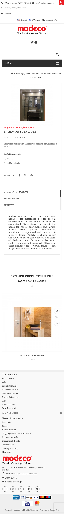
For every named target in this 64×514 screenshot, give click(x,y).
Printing (11, 159)
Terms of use (8, 444)
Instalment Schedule (11, 441)
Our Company (8, 378)
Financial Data (8, 404)
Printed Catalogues (10, 397)
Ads (4, 401)
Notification (19, 175)
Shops (5, 426)
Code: (6, 137)
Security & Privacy (10, 448)
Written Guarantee (10, 393)
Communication (9, 429)
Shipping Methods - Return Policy (16, 433)
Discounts (6, 422)
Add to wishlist (13, 163)
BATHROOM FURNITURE (32, 355)
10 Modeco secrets (10, 389)
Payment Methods (10, 437)
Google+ (25, 175)
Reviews (9, 205)
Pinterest (31, 175)
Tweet (13, 175)
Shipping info (12, 198)
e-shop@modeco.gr (13, 481)
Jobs (4, 382)
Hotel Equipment (9, 386)
